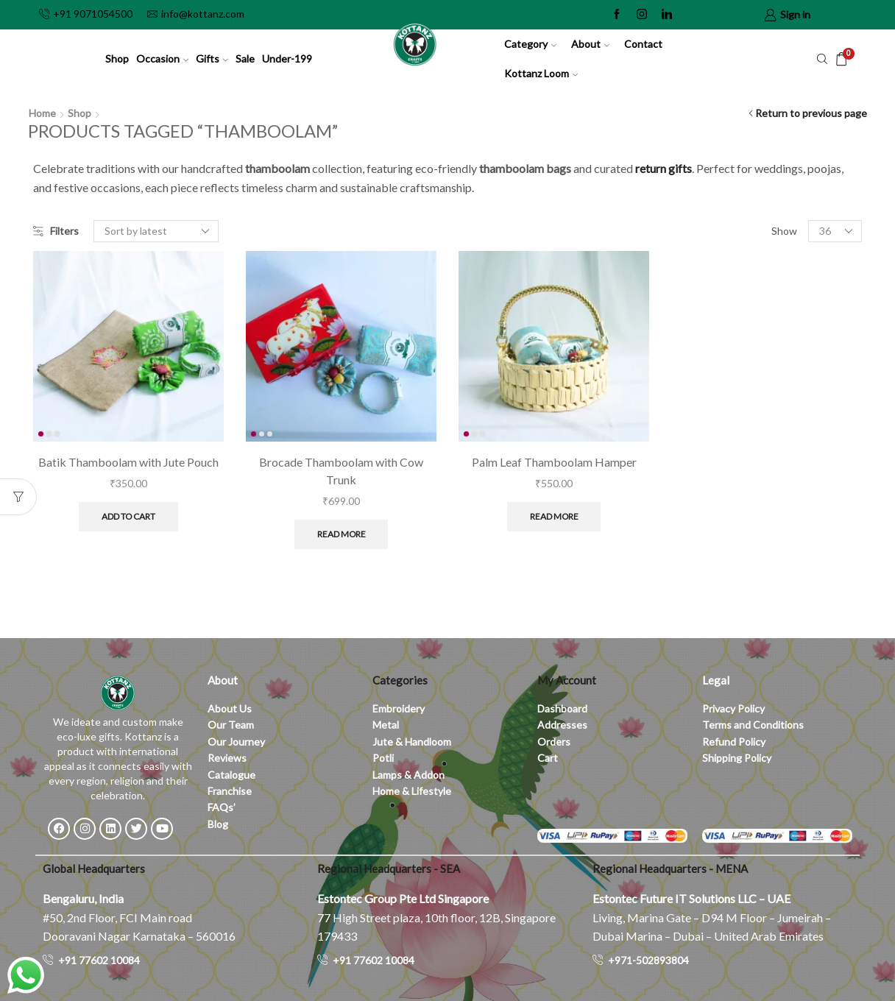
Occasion (162, 58)
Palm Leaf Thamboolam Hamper (554, 462)
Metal (385, 724)
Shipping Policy (736, 757)
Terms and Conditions (753, 724)
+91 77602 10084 (99, 960)
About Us (230, 708)
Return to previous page (811, 113)
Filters (56, 230)
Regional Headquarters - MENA (670, 868)
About (590, 44)
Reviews (227, 757)
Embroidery (398, 708)
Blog (218, 824)
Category (530, 44)
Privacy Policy (733, 708)
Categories (400, 680)
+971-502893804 (648, 960)
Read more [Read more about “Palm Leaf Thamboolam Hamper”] (554, 516)
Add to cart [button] (128, 516)
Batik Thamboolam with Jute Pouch (128, 462)
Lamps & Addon (408, 774)
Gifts (212, 58)
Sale (245, 58)
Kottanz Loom (541, 73)
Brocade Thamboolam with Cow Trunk (341, 471)
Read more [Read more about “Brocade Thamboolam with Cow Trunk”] (341, 534)
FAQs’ (223, 807)
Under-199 (287, 58)
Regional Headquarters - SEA (388, 868)
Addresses (562, 724)
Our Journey (236, 741)
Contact (643, 44)
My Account (566, 680)
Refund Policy (733, 741)
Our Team (231, 724)
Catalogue (231, 774)
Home (42, 113)
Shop (117, 58)
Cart (547, 757)
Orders (553, 741)
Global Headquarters (94, 868)
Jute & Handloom (411, 741)
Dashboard (562, 708)
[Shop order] (156, 231)
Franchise (231, 791)
